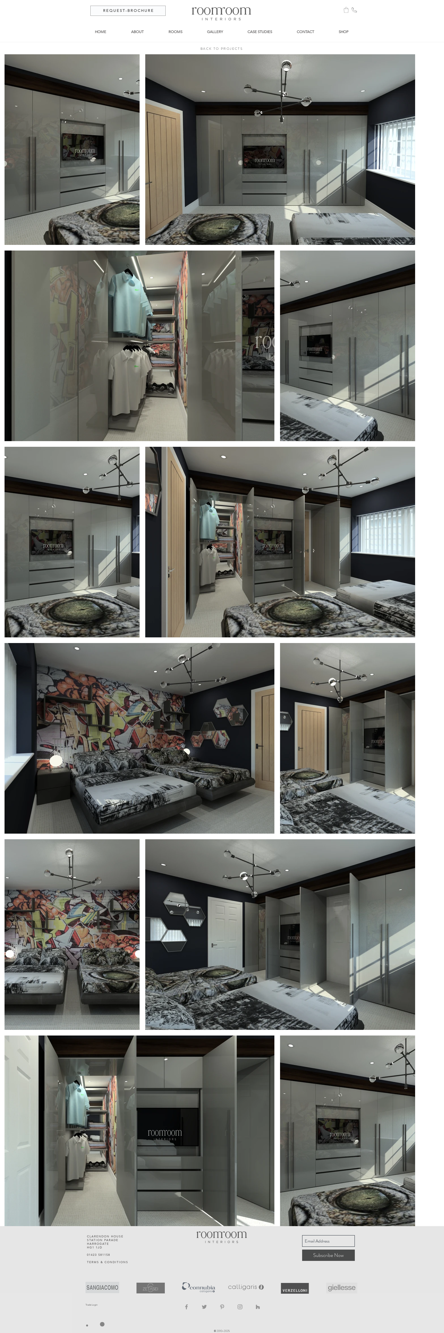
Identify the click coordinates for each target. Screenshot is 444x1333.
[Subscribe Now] (328, 1255)
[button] (346, 10)
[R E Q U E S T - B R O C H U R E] (128, 11)
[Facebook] (186, 1307)
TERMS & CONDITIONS (107, 1262)
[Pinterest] (222, 1307)
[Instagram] (240, 1307)
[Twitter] (204, 1307)
